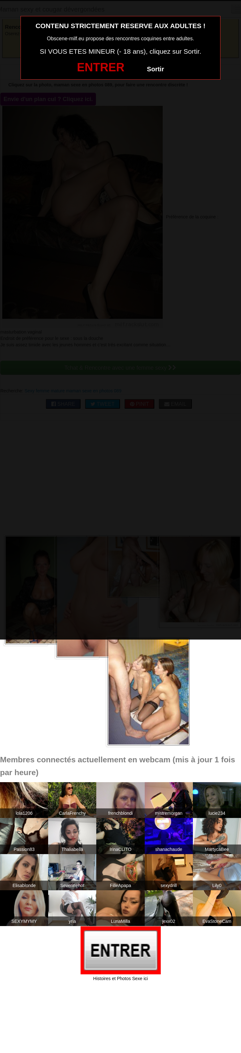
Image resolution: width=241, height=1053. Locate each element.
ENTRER (101, 67)
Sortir (155, 69)
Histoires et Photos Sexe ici (120, 978)
